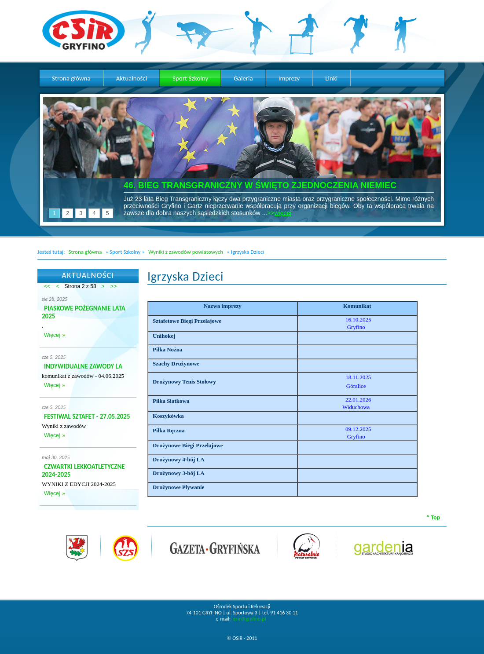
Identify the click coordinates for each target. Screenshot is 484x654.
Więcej (52, 335)
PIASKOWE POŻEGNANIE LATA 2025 (83, 312)
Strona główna (85, 251)
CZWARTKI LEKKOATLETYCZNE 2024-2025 (83, 471)
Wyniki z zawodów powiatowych (185, 251)
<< (47, 286)
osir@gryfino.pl (249, 619)
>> (113, 286)
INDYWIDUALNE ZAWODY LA (83, 366)
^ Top (433, 517)
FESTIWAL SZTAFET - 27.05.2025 (87, 416)
